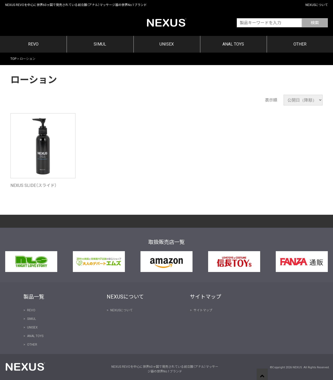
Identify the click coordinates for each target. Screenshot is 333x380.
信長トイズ (234, 261)
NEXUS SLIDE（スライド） (33, 185)
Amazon (166, 261)
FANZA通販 (302, 261)
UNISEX (166, 44)
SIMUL (100, 44)
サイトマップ (203, 310)
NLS (31, 261)
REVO (33, 44)
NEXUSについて (316, 5)
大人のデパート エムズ (99, 261)
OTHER (299, 44)
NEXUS (166, 22)
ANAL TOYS (233, 44)
